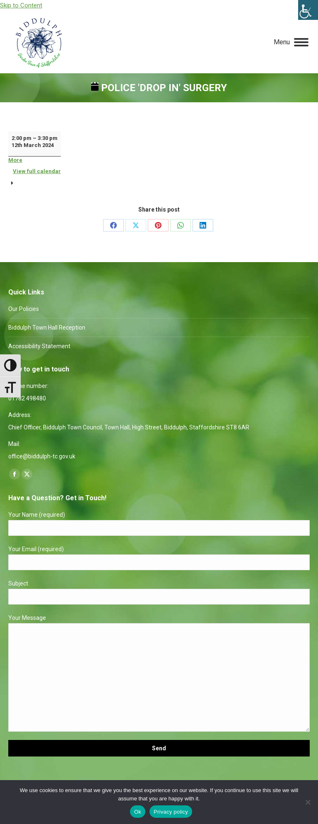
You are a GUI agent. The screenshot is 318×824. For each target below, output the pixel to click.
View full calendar (37, 171)
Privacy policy (171, 812)
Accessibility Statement (39, 346)
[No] (308, 802)
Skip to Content (21, 5)
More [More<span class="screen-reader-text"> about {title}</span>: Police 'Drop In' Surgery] (15, 160)
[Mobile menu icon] (291, 42)
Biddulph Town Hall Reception (46, 327)
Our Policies (23, 309)
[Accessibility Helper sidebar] (308, 10)
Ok (137, 812)
